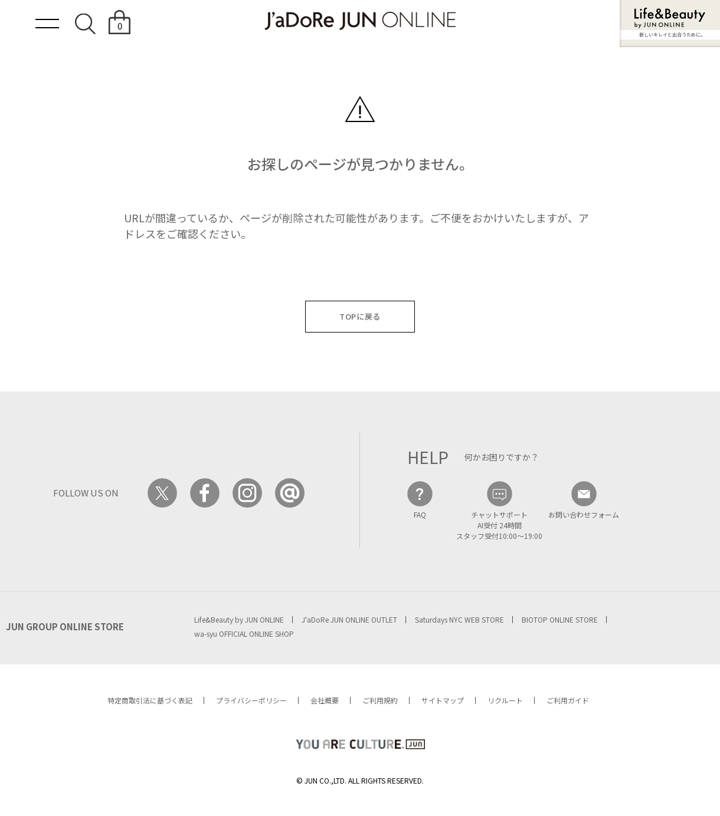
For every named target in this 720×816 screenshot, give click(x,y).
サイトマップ (442, 700)
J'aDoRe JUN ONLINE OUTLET (349, 619)
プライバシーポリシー (251, 700)
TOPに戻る (360, 316)
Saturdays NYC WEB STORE (459, 619)
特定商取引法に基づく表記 (149, 700)
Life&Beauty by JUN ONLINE (239, 619)
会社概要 (324, 700)
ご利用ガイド (567, 700)
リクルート (505, 700)
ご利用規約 (380, 700)
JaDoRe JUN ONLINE (360, 21)
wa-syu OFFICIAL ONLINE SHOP (244, 634)
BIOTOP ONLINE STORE (560, 619)
